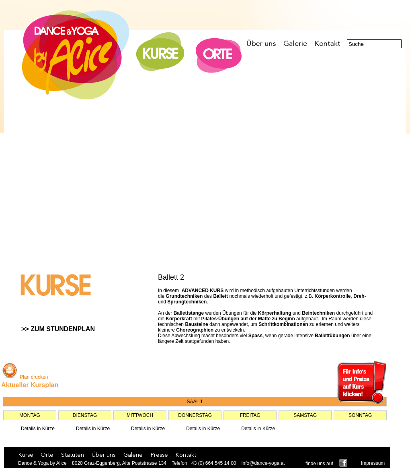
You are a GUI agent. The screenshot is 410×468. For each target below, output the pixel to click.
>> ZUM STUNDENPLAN (58, 329)
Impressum (373, 463)
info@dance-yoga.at (263, 463)
